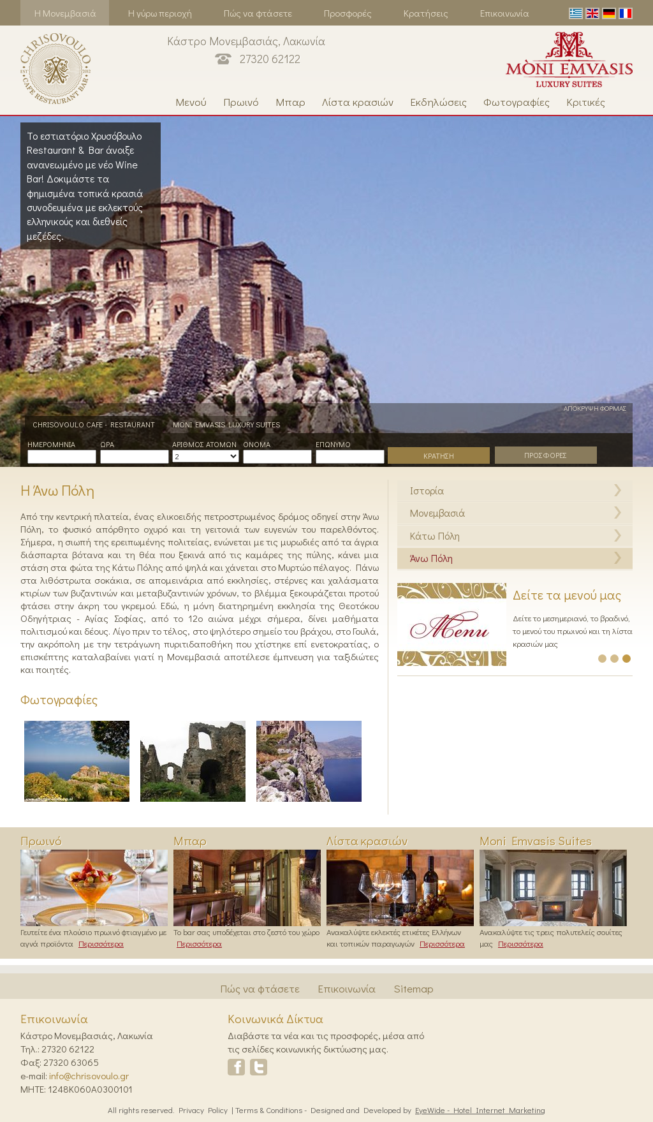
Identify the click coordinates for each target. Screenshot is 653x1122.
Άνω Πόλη (431, 558)
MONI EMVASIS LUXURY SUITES (226, 424)
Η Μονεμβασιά (65, 12)
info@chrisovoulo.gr (89, 1075)
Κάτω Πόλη (435, 535)
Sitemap (413, 988)
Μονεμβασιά (437, 512)
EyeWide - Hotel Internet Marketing (480, 1109)
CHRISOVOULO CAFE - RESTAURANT (94, 424)
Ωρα (107, 444)
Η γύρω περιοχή (160, 12)
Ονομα (256, 444)
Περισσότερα (101, 943)
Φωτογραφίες (516, 101)
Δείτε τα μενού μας (567, 594)
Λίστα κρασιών (357, 101)
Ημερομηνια (51, 444)
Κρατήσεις (426, 12)
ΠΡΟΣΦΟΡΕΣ (545, 455)
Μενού (191, 101)
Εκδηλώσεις (438, 101)
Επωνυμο (333, 444)
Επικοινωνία (504, 12)
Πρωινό (241, 101)
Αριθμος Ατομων (204, 444)
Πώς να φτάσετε (258, 12)
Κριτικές (585, 101)
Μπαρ (290, 101)
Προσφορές (348, 12)
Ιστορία (427, 490)
